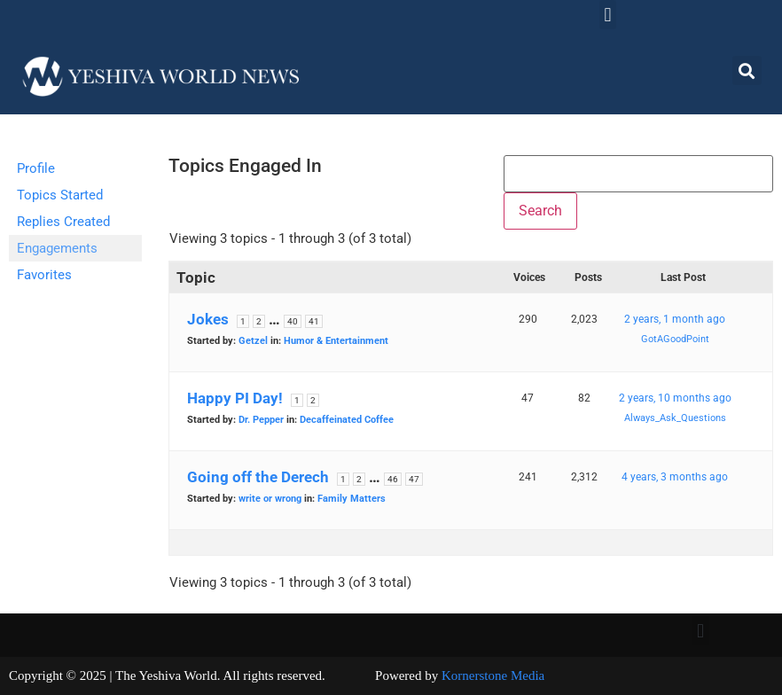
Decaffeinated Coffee (347, 420)
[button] (607, 14)
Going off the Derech (258, 477)
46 (392, 479)
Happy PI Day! (235, 398)
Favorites (44, 275)
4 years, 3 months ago (675, 477)
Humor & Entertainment (336, 341)
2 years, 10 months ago (675, 398)
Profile (36, 168)
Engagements (57, 248)
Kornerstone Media (493, 675)
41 (314, 321)
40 (292, 321)
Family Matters (351, 498)
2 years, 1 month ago (674, 319)
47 (414, 479)
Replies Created (63, 222)
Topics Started (60, 195)
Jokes (208, 319)
